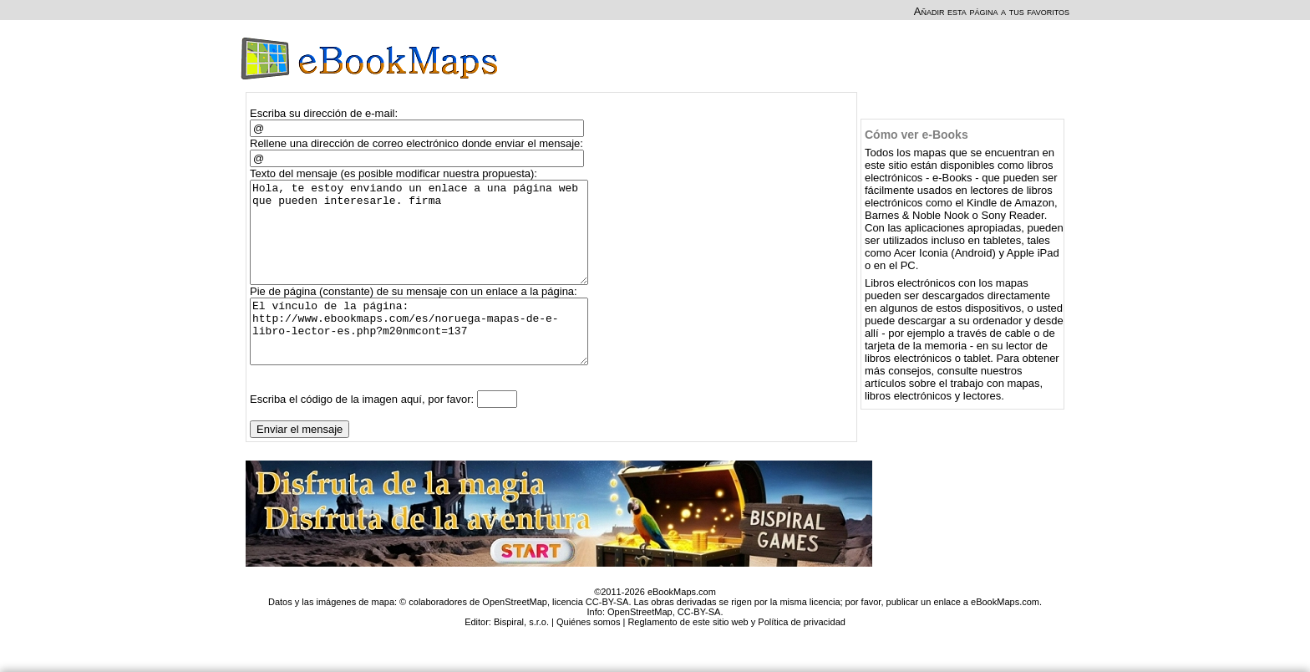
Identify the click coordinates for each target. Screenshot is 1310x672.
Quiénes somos (588, 654)
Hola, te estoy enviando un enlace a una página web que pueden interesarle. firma (426, 242)
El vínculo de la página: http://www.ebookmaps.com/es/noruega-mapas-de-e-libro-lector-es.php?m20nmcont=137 (426, 358)
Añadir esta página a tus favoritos (991, 11)
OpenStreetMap (640, 644)
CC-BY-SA (699, 644)
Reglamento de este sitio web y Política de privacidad (736, 654)
